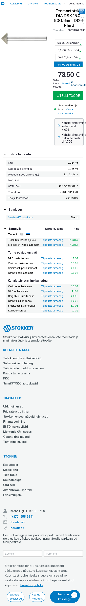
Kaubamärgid (12, 480)
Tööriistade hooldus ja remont (24, 368)
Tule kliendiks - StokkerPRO (22, 358)
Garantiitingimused (16, 436)
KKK (5, 378)
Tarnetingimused (15, 441)
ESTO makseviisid (15, 426)
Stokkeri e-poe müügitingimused (25, 416)
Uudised (9, 485)
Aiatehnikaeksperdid (17, 490)
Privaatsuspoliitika (31, 585)
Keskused (17, 528)
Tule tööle (10, 474)
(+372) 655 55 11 (21, 516)
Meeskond (10, 469)
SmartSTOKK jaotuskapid (20, 383)
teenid (66, 83)
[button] (74, 595)
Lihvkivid (33, 3)
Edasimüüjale (12, 495)
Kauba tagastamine (16, 373)
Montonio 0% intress (17, 431)
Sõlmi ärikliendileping (18, 363)
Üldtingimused (13, 406)
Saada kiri (17, 522)
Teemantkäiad (52, 3)
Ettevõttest (10, 464)
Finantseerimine (14, 421)
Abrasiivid (16, 3)
